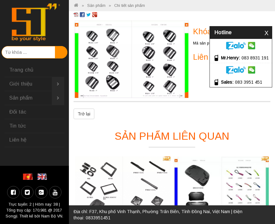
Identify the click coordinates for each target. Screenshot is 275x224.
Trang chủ (21, 70)
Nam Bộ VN (51, 216)
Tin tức (17, 126)
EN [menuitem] (43, 177)
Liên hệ (17, 140)
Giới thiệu (36, 84)
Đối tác (17, 112)
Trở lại (84, 113)
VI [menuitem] (28, 177)
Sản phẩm (36, 98)
